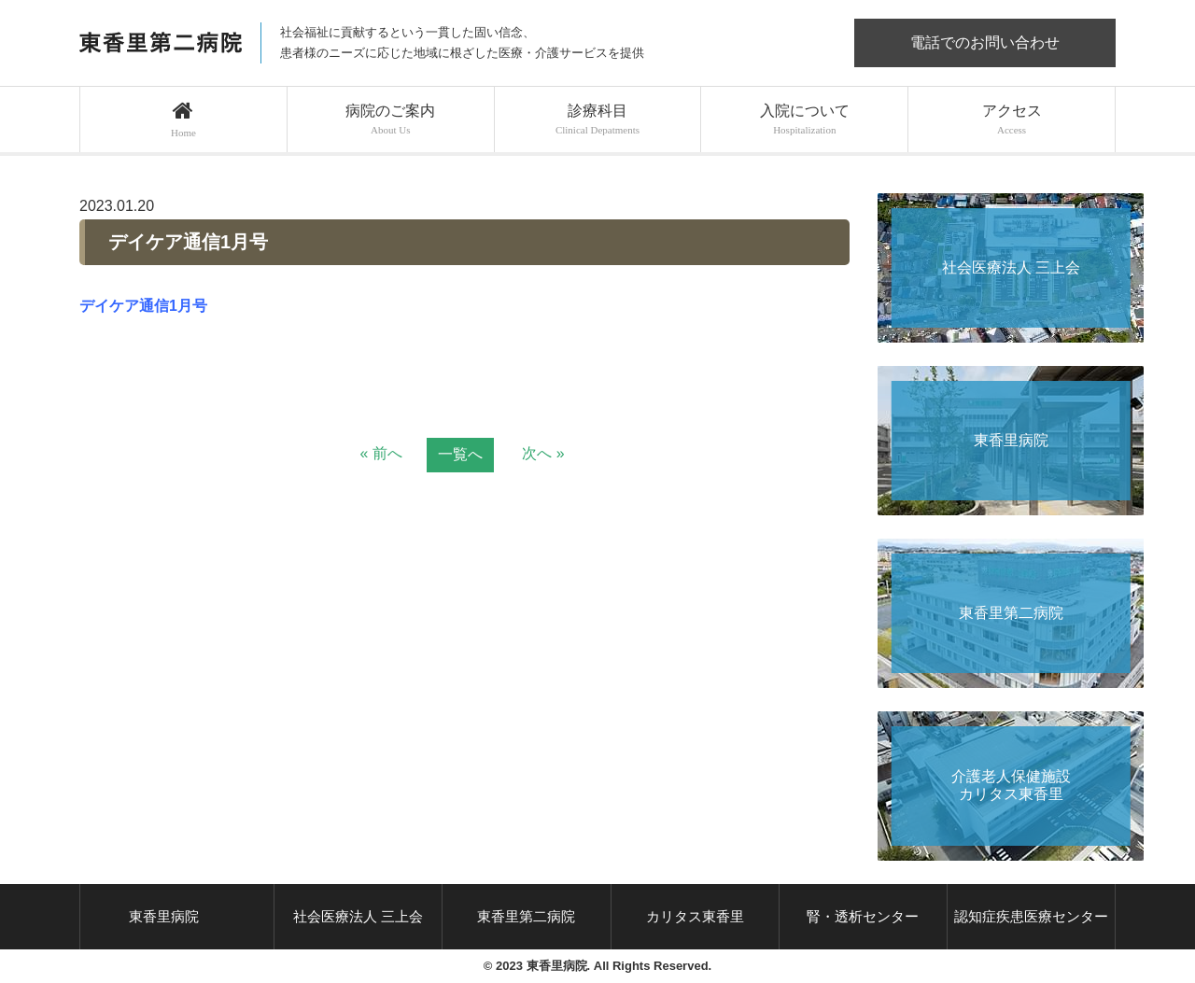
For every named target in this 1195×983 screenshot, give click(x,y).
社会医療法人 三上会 (358, 915)
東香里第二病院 (526, 915)
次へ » (543, 453)
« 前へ (380, 453)
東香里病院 (164, 915)
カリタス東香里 (695, 915)
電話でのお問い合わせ (985, 42)
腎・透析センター (863, 915)
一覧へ (460, 454)
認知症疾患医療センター (1031, 915)
